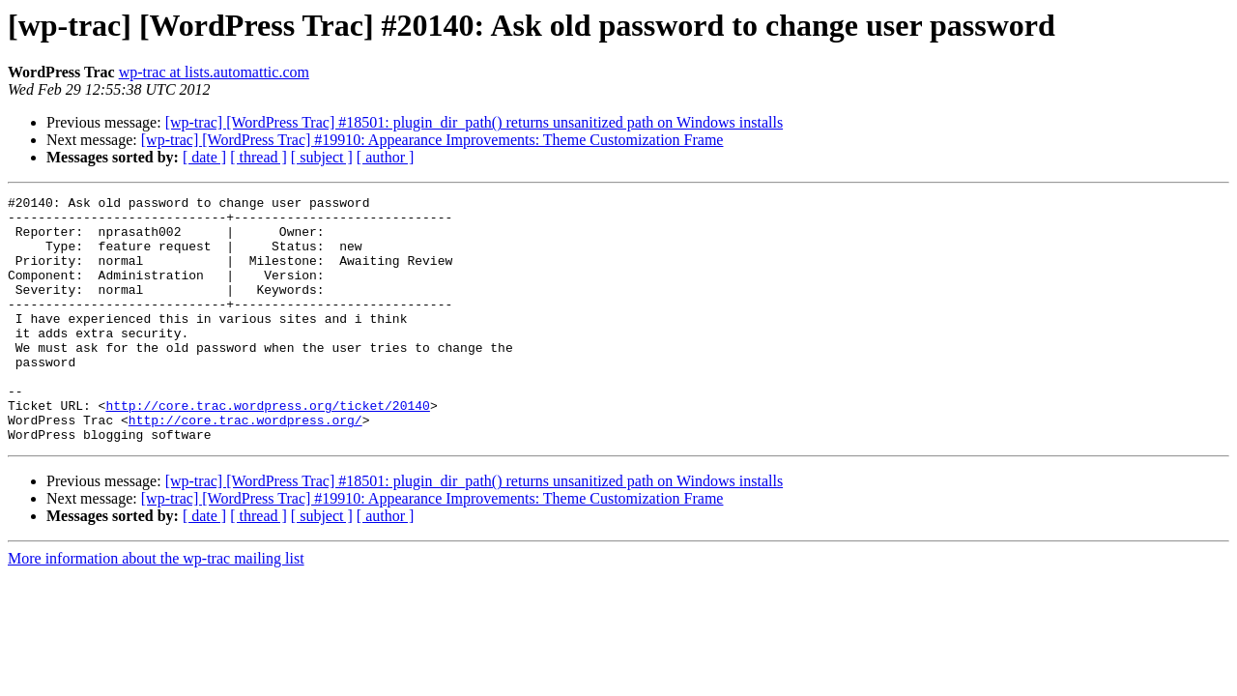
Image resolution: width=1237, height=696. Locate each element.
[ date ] (204, 157)
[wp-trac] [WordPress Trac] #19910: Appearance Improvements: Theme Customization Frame (432, 139)
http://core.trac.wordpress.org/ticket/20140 (267, 448)
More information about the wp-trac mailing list (156, 607)
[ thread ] (258, 157)
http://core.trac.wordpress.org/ (245, 466)
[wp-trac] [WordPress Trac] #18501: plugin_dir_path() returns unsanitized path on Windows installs (474, 122)
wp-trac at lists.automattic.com (214, 72)
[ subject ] (322, 157)
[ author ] (386, 157)
